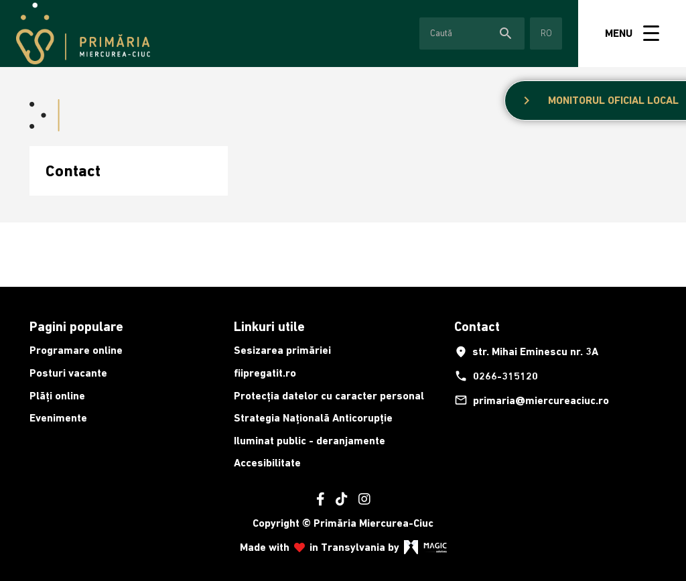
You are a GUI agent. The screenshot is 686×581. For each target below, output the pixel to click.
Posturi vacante (68, 373)
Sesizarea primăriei (282, 350)
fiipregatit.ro (265, 373)
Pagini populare (76, 326)
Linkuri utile (269, 326)
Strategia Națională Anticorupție (313, 417)
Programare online (76, 350)
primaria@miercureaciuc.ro (531, 400)
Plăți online (57, 395)
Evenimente (58, 417)
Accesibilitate (267, 462)
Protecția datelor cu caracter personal (329, 395)
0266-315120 (496, 376)
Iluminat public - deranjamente (309, 440)
